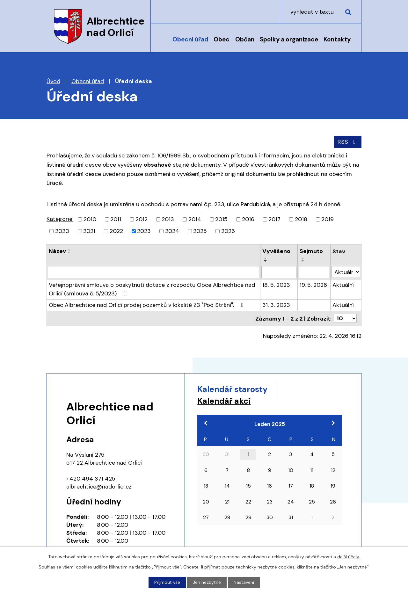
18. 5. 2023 (276, 285)
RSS (348, 142)
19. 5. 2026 (313, 285)
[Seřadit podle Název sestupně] (69, 252)
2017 (274, 219)
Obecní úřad (190, 39)
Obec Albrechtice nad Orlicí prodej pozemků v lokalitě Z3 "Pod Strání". (147, 305)
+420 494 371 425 (90, 478)
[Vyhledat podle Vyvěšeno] (279, 272)
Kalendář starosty (232, 389)
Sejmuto (311, 251)
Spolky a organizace (289, 39)
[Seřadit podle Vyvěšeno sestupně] (265, 261)
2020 (62, 231)
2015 (221, 219)
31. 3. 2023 (276, 305)
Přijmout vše (167, 582)
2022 (116, 231)
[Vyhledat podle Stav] (346, 272)
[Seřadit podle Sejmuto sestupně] (303, 261)
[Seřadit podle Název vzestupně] (69, 250)
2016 (248, 219)
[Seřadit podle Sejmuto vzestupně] (303, 258)
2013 (168, 219)
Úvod (162, 43)
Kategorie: (60, 219)
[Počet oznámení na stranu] (345, 318)
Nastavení (244, 582)
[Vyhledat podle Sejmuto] (314, 272)
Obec (221, 39)
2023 (144, 231)
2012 (141, 219)
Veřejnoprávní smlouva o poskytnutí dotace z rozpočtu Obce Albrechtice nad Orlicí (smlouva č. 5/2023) (152, 289)
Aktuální (343, 285)
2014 (194, 219)
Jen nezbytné (207, 582)
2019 (327, 219)
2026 (228, 231)
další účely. (348, 557)
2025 (200, 231)
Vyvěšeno (276, 251)
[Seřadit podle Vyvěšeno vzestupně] (265, 258)
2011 (115, 219)
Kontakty (337, 39)
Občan (244, 39)
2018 (301, 219)
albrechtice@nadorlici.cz (99, 486)
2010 (90, 219)
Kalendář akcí (224, 401)
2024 (172, 231)
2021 (89, 231)
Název (57, 251)
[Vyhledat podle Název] (153, 272)
